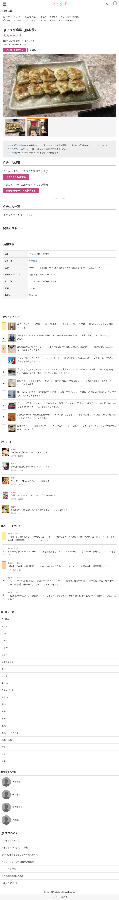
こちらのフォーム (15, 149)
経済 (4, 754)
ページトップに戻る (59, 897)
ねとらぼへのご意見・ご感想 (15, 847)
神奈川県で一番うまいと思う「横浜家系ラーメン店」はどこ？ (39, 510)
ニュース (6, 655)
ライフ (5, 676)
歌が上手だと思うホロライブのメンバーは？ (31, 467)
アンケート (6, 442)
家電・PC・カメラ (10, 733)
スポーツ (6, 647)
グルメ (5, 633)
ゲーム (5, 640)
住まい (5, 697)
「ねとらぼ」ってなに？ (13, 840)
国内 (4, 711)
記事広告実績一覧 (10, 883)
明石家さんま (18, 807)
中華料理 (33, 261)
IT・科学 (5, 619)
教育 (4, 747)
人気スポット (8, 690)
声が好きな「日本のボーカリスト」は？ (29, 452)
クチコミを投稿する (14, 50)
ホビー (5, 669)
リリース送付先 (9, 869)
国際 (4, 718)
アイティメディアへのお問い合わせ (18, 862)
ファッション (8, 662)
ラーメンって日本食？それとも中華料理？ (30, 481)
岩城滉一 (16, 820)
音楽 (4, 761)
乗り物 (5, 683)
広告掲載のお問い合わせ (13, 876)
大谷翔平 (16, 782)
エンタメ (6, 626)
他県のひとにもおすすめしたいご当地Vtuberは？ (33, 495)
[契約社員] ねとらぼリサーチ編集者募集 (20, 854)
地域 (4, 725)
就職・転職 (7, 740)
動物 (4, 704)
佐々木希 (16, 794)
